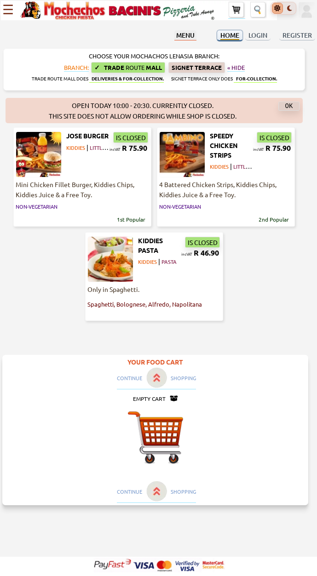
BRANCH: (76, 67)
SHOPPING (183, 378)
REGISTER (297, 35)
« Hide (236, 67)
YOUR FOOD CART (155, 362)
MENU (185, 35)
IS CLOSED (131, 137)
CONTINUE (129, 378)
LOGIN (257, 35)
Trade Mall (128, 67)
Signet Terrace (197, 67)
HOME (229, 35)
